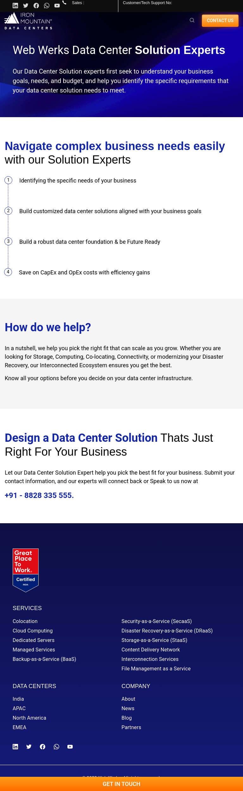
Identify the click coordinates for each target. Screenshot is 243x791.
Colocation (25, 621)
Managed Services (34, 650)
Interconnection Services (150, 659)
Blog (127, 718)
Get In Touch (121, 784)
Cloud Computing (33, 631)
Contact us (220, 20)
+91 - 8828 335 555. (39, 495)
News (128, 708)
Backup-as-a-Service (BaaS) (44, 659)
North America (29, 718)
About (128, 699)
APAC (19, 708)
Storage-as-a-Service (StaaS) (154, 640)
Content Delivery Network (151, 650)
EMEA (19, 727)
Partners (131, 727)
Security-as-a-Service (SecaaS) (157, 621)
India (18, 699)
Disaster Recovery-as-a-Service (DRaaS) (167, 631)
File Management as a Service (156, 669)
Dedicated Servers (33, 640)
